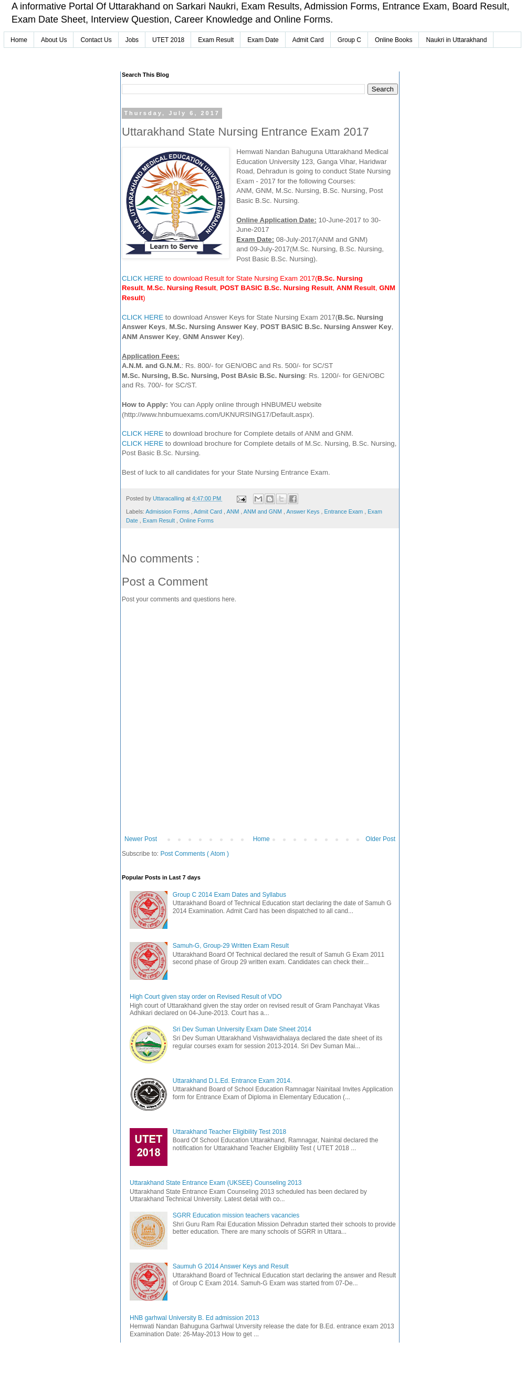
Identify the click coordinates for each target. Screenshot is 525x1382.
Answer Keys (303, 511)
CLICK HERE (142, 278)
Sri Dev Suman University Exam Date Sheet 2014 (242, 1029)
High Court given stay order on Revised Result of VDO (205, 996)
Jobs (132, 40)
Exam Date (262, 40)
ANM (233, 511)
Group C (349, 40)
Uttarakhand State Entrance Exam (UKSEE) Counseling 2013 (216, 1182)
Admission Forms (168, 511)
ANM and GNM (264, 511)
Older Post (380, 839)
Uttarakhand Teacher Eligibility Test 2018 (229, 1131)
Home (18, 40)
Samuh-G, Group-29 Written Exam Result (231, 945)
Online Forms (197, 520)
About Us (54, 40)
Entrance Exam (344, 511)
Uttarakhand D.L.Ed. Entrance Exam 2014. (232, 1080)
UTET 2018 (168, 40)
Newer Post (140, 839)
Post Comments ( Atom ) (194, 853)
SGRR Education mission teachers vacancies (236, 1215)
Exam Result (216, 40)
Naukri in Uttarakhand (456, 40)
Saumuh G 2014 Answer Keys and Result (231, 1266)
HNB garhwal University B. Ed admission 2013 (194, 1318)
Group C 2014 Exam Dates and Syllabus (229, 894)
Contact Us (95, 40)
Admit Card (308, 40)
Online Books (393, 40)
